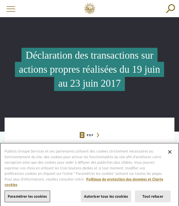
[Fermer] (170, 153)
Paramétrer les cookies (27, 198)
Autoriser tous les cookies (106, 198)
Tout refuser (152, 198)
